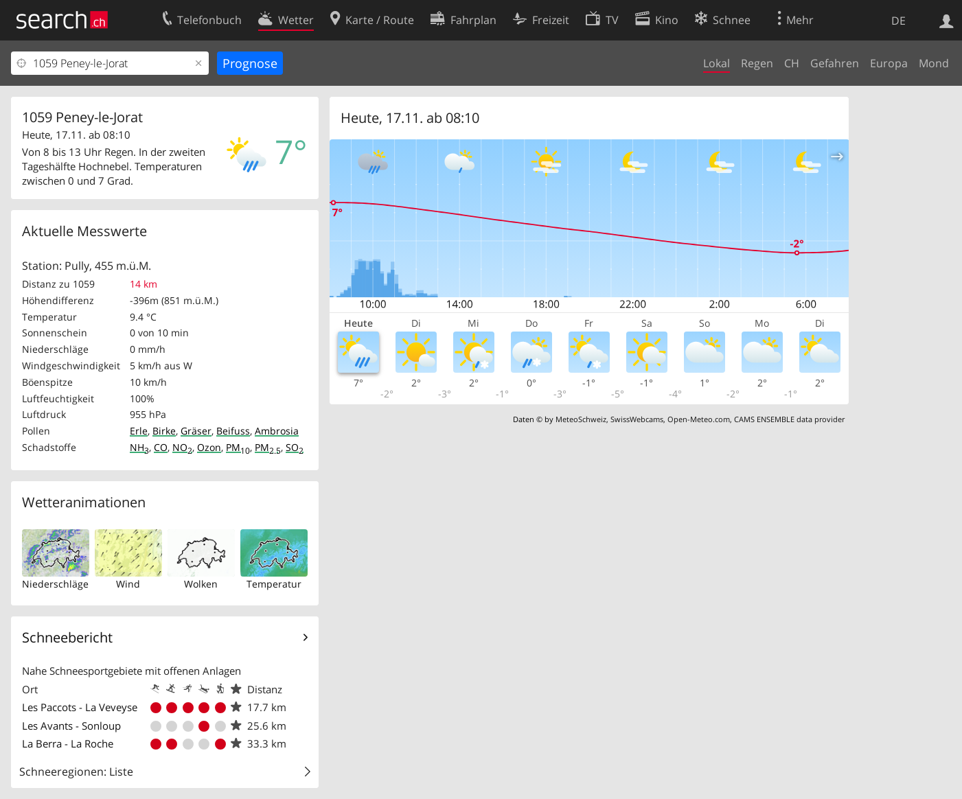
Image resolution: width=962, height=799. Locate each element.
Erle (139, 430)
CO (161, 447)
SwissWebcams (636, 419)
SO (295, 447)
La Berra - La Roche (67, 743)
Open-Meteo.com (698, 419)
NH (139, 447)
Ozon (209, 447)
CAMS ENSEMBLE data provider (789, 419)
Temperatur (274, 583)
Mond (934, 63)
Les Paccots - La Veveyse (79, 707)
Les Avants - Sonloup (71, 725)
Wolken (201, 583)
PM (238, 447)
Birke (164, 430)
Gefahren (834, 63)
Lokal (716, 63)
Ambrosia (277, 430)
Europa (889, 63)
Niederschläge (55, 583)
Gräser (196, 430)
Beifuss (233, 430)
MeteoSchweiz (581, 419)
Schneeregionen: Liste (76, 771)
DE (898, 20)
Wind (128, 583)
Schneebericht (67, 637)
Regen (757, 63)
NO (182, 447)
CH (791, 63)
